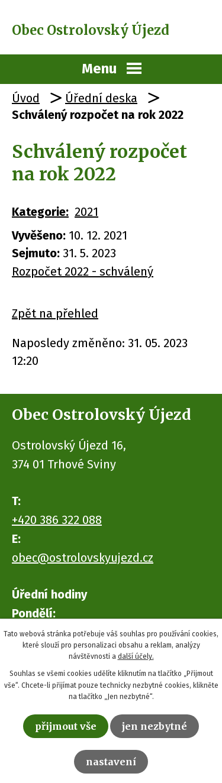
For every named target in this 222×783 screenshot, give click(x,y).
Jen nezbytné (154, 726)
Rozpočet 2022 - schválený (82, 271)
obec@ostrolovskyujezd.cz (82, 558)
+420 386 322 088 (57, 520)
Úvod (26, 98)
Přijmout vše (65, 726)
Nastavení (111, 762)
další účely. (136, 656)
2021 (86, 212)
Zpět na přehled (55, 313)
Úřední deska (101, 98)
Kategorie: (40, 212)
